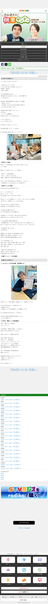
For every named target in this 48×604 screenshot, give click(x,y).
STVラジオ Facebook (24, 528)
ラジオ (5, 553)
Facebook (2, 64)
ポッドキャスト (24, 574)
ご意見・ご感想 (34, 597)
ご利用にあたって (5, 597)
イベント (24, 564)
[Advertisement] (24, 4)
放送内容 (23, 46)
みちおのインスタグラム (23, 59)
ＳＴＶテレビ (39, 584)
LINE (9, 64)
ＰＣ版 (24, 600)
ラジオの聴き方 (8, 584)
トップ (2, 553)
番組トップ (24, 43)
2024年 (2, 477)
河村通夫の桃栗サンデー (11, 553)
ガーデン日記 (23, 51)
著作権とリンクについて (24, 597)
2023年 (2, 479)
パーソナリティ (8, 574)
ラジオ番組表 (39, 564)
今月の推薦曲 (39, 574)
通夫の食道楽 (23, 49)
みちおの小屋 (23, 54)
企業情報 (24, 584)
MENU (2, 11)
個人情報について (14, 597)
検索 (46, 11)
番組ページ (8, 564)
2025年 (2, 475)
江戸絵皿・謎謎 (23, 57)
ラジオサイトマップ (42, 597)
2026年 (2, 473)
